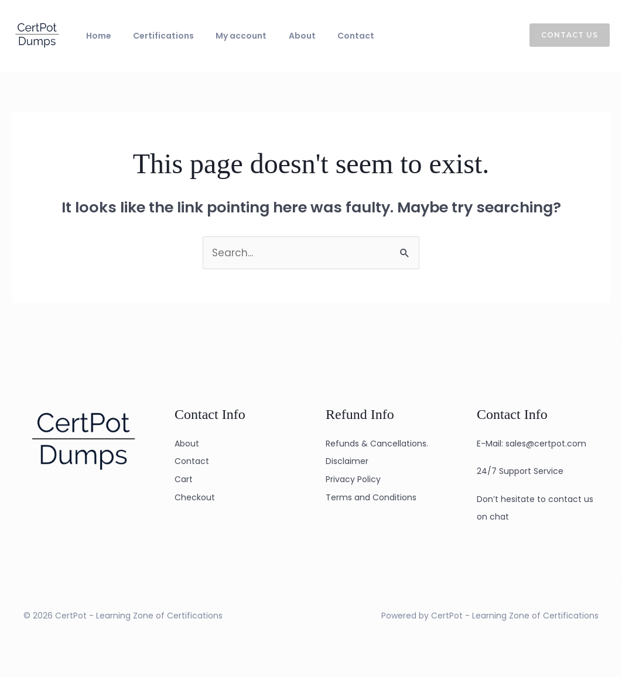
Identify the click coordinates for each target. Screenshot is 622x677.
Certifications (151, 35)
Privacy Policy (353, 479)
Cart (184, 479)
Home (94, 35)
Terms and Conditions (371, 497)
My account (221, 35)
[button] (562, 35)
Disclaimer (347, 461)
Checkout (195, 497)
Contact (320, 35)
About (274, 35)
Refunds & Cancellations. (377, 443)
